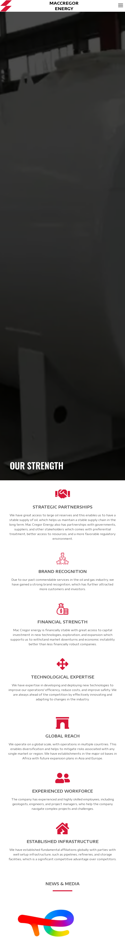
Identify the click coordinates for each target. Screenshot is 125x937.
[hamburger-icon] (120, 5)
